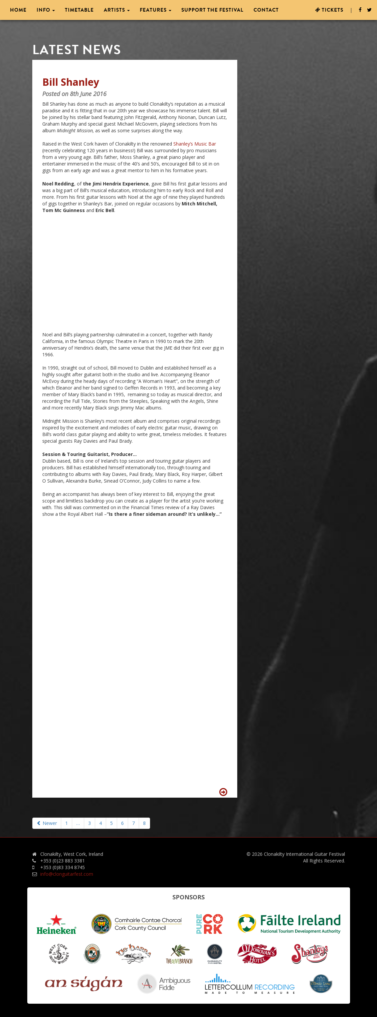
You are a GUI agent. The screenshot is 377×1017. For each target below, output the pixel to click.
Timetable (79, 10)
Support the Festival (212, 10)
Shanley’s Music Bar (194, 144)
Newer (47, 823)
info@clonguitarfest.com (66, 874)
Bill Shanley (70, 82)
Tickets (329, 10)
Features (155, 10)
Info (46, 10)
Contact (266, 10)
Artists (117, 10)
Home (18, 10)
